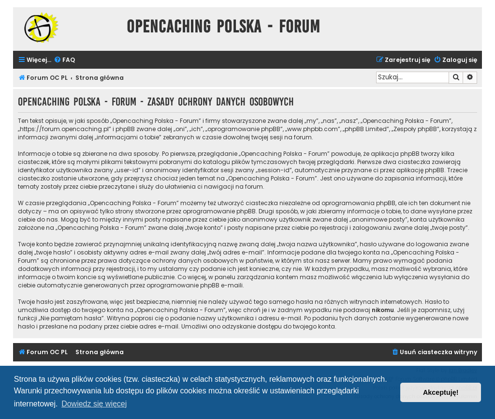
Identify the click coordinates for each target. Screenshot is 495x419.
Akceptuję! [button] (441, 392)
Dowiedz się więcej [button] (94, 404)
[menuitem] (64, 60)
